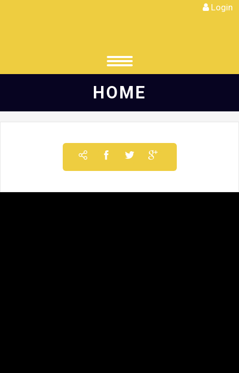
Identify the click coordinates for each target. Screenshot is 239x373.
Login (222, 7)
